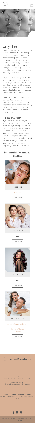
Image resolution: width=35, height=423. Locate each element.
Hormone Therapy (17, 329)
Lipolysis (17, 192)
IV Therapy (18, 331)
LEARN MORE (17, 197)
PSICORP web (17, 421)
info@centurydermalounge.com (19, 384)
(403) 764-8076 (19, 382)
